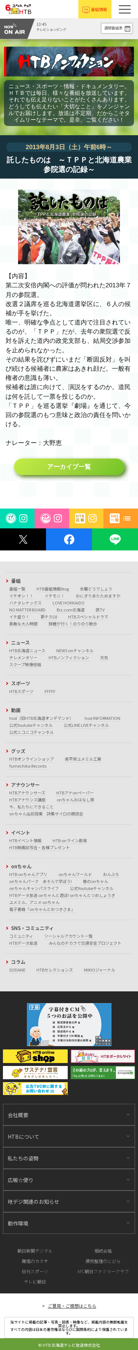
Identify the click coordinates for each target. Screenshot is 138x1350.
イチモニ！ (55, 596)
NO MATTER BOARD (27, 610)
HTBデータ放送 (23, 943)
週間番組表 (113, 27)
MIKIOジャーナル (99, 970)
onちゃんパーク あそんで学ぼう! (40, 881)
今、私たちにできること (31, 806)
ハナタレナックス (25, 603)
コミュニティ (21, 936)
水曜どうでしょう (96, 589)
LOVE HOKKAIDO (69, 603)
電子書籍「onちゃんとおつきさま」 (42, 909)
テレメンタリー (23, 657)
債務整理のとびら (103, 1261)
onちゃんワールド (75, 874)
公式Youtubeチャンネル (31, 725)
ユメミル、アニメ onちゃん (34, 902)
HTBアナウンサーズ (27, 793)
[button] (125, 9)
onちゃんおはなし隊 (75, 800)
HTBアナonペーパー (75, 793)
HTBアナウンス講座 (27, 800)
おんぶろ (111, 874)
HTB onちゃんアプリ (28, 874)
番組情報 (99, 9)
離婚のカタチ (35, 1261)
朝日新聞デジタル (35, 1250)
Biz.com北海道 (71, 610)
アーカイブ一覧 (69, 466)
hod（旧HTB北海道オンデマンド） (41, 718)
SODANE (17, 970)
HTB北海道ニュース (27, 650)
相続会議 (103, 1250)
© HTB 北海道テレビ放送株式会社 (69, 1345)
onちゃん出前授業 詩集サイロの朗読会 (46, 813)
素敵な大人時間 (23, 623)
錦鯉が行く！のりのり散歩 (73, 623)
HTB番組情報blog (52, 589)
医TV (100, 610)
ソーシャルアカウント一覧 (68, 936)
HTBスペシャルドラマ (88, 617)
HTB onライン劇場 (70, 840)
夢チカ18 (48, 617)
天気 (104, 657)
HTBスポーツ (21, 691)
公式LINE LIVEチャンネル (86, 725)
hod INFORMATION (102, 718)
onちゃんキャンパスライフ (34, 888)
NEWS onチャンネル (74, 650)
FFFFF (50, 691)
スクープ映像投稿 (25, 664)
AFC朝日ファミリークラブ (103, 1271)
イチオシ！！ (21, 596)
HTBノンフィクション (69, 657)
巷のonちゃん (95, 881)
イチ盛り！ (19, 617)
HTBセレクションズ (54, 970)
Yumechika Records (27, 766)
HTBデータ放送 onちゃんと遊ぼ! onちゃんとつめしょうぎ (62, 895)
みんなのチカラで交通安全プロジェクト (85, 943)
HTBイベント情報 (25, 840)
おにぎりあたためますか (98, 596)
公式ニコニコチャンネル (31, 732)
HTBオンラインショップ (31, 759)
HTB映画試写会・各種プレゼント (39, 847)
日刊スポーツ (35, 1271)
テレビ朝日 (35, 1281)
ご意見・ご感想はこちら (72, 1306)
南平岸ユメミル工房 (83, 759)
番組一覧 (17, 589)
